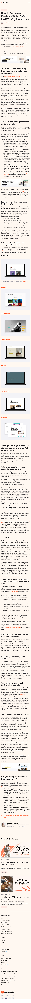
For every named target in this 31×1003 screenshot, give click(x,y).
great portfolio (14, 591)
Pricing (2, 945)
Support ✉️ (4, 952)
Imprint (3, 963)
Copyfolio (24, 281)
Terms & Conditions (6, 958)
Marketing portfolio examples (8, 974)
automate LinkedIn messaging (13, 627)
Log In (2, 943)
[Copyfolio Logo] (15, 992)
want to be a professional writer (12, 76)
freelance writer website (12, 207)
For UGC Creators (5, 929)
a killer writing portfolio (17, 46)
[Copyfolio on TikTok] (2, 998)
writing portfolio (5, 251)
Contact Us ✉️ (4, 965)
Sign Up (3, 941)
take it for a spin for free (14, 283)
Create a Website (5, 921)
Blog (2, 947)
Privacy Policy (4, 961)
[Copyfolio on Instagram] (13, 998)
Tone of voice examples (7, 985)
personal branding (8, 215)
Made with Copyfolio (6, 934)
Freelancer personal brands (8, 981)
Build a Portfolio (5, 918)
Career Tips (4, 9)
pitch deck (22, 694)
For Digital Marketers (6, 932)
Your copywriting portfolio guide (9, 976)
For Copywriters (5, 925)
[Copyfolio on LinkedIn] (9, 998)
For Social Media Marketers (8, 927)
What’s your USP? (5, 983)
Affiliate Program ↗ (6, 949)
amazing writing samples (15, 138)
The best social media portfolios (9, 972)
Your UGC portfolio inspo (7, 978)
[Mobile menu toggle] (29, 2)
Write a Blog (4, 923)
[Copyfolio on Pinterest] (6, 998)
